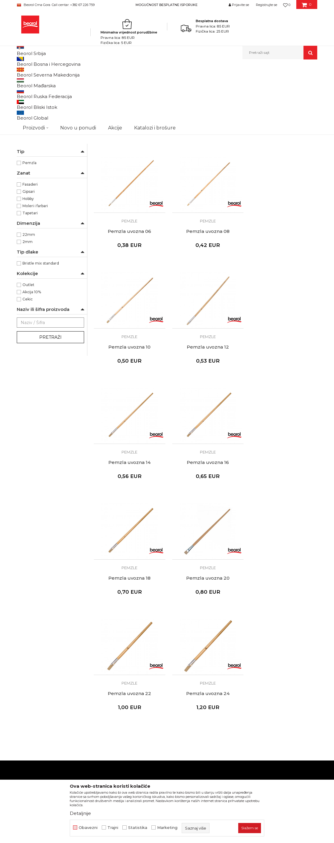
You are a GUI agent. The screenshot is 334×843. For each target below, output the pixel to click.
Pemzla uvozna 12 (282, 296)
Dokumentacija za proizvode (123, 659)
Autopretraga (138, 82)
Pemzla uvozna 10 (205, 296)
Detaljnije (80, 813)
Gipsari (28, 260)
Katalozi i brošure (111, 650)
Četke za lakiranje (35, 131)
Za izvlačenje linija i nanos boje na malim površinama (52, 207)
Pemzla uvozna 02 (129, 182)
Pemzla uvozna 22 (205, 524)
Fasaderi (30, 253)
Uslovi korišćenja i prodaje (196, 625)
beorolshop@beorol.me (62, 652)
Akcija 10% (31, 360)
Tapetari (30, 281)
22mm (28, 303)
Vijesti (99, 633)
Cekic (27, 367)
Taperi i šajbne (32, 160)
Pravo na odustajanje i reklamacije (205, 667)
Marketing (167, 827)
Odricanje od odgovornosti (197, 633)
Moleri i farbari (35, 274)
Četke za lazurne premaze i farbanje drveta (49, 106)
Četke (137, 72)
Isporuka (179, 659)
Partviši (26, 146)
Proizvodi (62, 72)
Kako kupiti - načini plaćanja (198, 650)
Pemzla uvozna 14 (129, 410)
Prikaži (253, 82)
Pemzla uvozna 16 (205, 410)
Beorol (28, 183)
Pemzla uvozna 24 (282, 524)
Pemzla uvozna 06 (282, 182)
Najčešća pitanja (187, 675)
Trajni (112, 827)
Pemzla (29, 231)
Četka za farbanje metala (42, 96)
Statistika (137, 827)
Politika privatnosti (189, 642)
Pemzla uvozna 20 (129, 524)
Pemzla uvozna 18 (282, 410)
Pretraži (50, 405)
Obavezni (88, 827)
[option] (167, 4)
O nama (101, 625)
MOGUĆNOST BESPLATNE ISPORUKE (167, 5)
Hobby (28, 267)
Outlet (28, 353)
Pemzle (27, 153)
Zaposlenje (104, 642)
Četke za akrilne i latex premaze (49, 117)
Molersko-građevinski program (101, 72)
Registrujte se (266, 5)
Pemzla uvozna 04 (205, 182)
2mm (27, 310)
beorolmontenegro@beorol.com (57, 698)
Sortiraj (166, 82)
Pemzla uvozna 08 (129, 296)
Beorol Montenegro (33, 72)
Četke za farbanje (36, 124)
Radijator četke (33, 139)
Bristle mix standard (40, 331)
